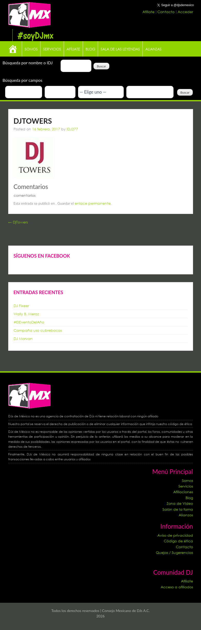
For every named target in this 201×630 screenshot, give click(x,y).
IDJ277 (72, 129)
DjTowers (18, 222)
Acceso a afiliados (177, 586)
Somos (31, 49)
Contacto (166, 11)
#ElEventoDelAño (29, 322)
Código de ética (178, 540)
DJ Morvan (23, 338)
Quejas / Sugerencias (174, 552)
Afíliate (149, 11)
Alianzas (153, 49)
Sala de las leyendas (120, 49)
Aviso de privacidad (175, 535)
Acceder (185, 11)
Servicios (52, 49)
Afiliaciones (183, 491)
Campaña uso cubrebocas (38, 330)
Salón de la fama (177, 509)
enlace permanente (93, 203)
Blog (90, 49)
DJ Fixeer (21, 305)
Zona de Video (180, 503)
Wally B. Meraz (26, 313)
